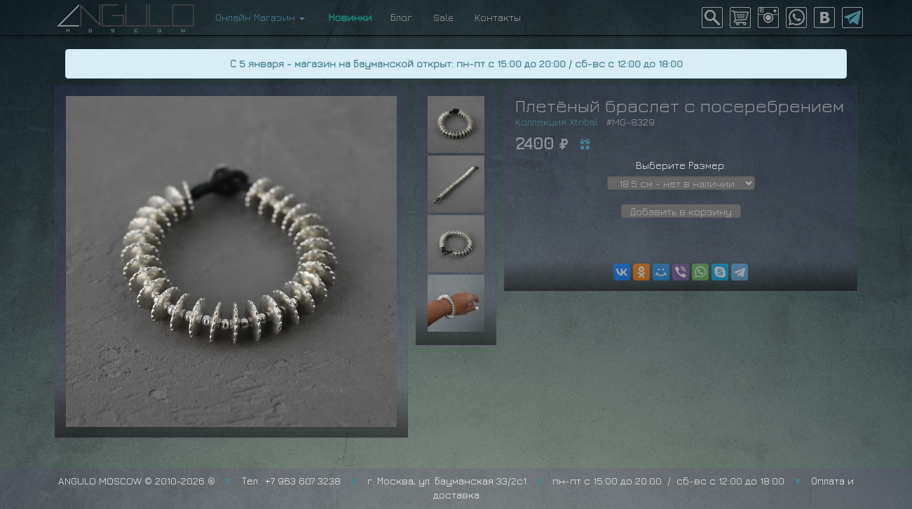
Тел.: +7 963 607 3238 (291, 481)
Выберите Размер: (681, 165)
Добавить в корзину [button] (681, 211)
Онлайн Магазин (260, 17)
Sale (443, 17)
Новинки (347, 17)
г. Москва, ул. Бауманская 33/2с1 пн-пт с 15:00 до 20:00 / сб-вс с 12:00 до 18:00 (576, 481)
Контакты (498, 17)
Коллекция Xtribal (556, 122)
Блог (401, 17)
